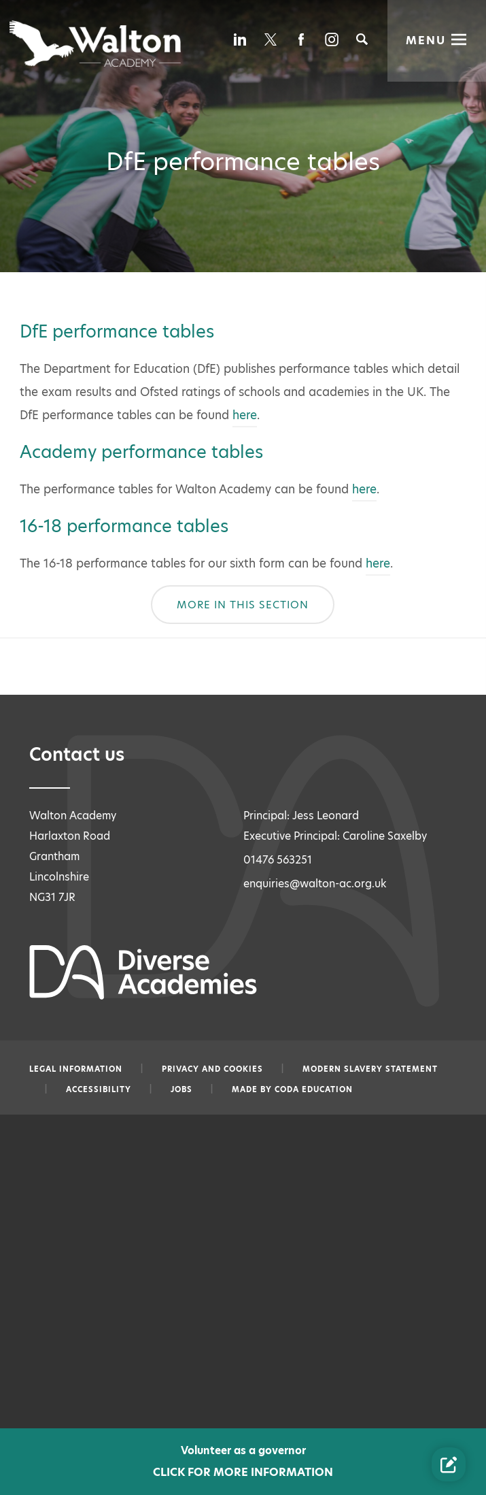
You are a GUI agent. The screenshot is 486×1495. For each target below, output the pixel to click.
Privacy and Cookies (212, 1069)
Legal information (75, 1069)
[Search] (362, 39)
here (244, 415)
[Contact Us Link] (449, 1464)
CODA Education (314, 1089)
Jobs (181, 1089)
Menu (426, 39)
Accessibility (98, 1089)
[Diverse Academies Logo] (96, 43)
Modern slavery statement (370, 1069)
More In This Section (243, 604)
